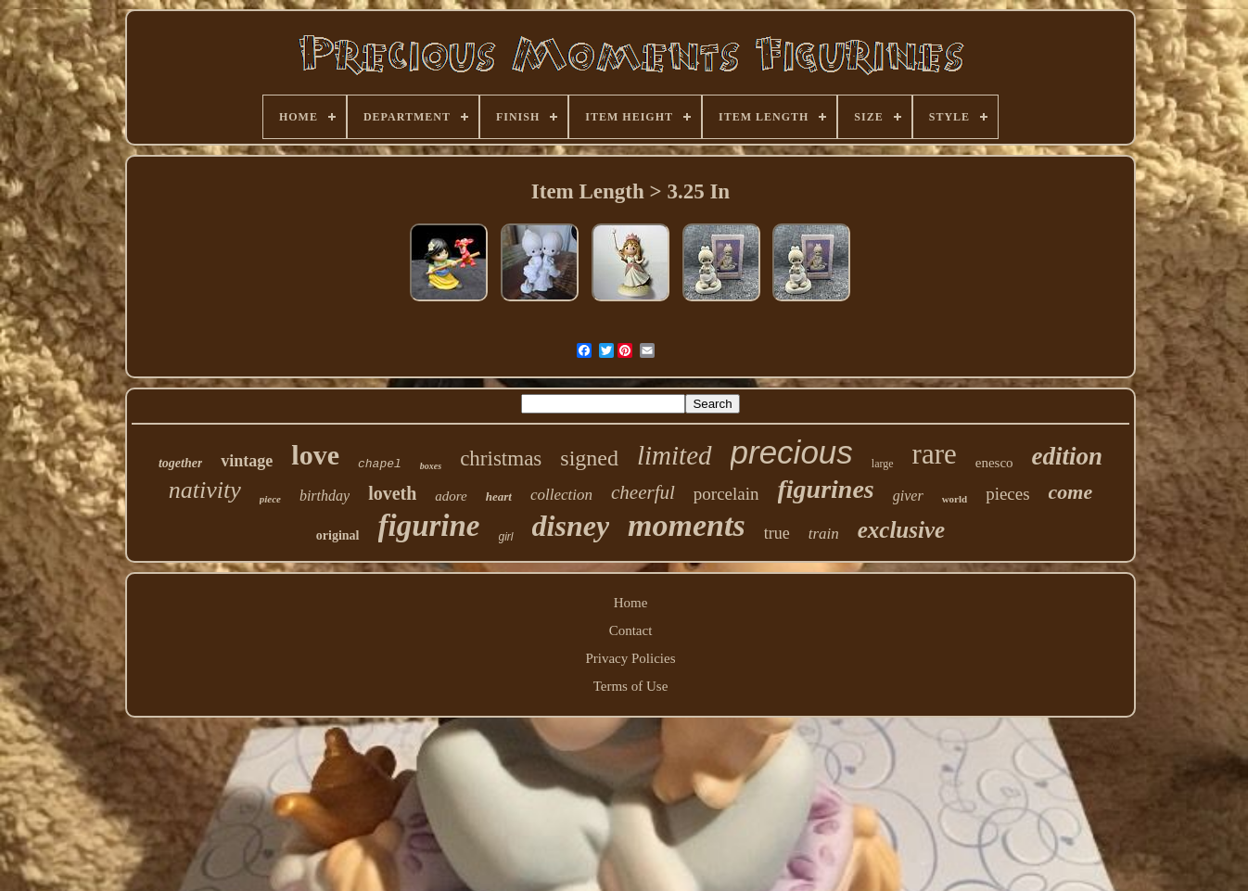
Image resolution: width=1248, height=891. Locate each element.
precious (792, 452)
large (883, 463)
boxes (430, 466)
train (824, 533)
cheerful (643, 492)
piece (270, 498)
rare (934, 454)
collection (561, 494)
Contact (631, 630)
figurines (826, 489)
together (180, 463)
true (777, 533)
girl (506, 536)
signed (589, 458)
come (1071, 491)
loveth (392, 493)
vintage (247, 461)
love (315, 454)
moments (686, 525)
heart (499, 496)
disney (571, 525)
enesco (994, 462)
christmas (500, 458)
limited (674, 455)
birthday (324, 495)
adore (450, 496)
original (338, 535)
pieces (1007, 493)
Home (631, 602)
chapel (379, 464)
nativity (205, 490)
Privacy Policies (630, 658)
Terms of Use (631, 686)
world (955, 498)
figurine (429, 525)
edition (1067, 456)
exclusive (901, 529)
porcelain (726, 493)
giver (908, 495)
